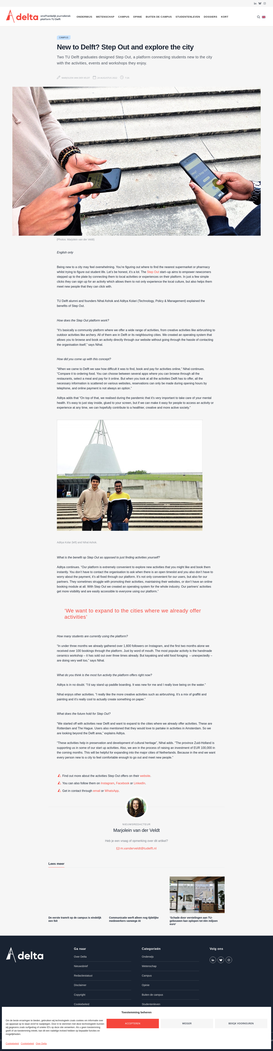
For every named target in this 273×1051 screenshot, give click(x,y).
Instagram (107, 783)
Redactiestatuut (83, 975)
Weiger (187, 1023)
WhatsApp (112, 790)
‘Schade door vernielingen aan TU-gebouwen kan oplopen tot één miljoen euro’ (194, 921)
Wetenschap (105, 16)
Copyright (79, 994)
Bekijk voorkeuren (241, 1023)
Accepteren (132, 1023)
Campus (123, 16)
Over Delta (41, 1043)
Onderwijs (84, 16)
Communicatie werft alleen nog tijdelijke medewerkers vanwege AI (133, 919)
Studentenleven (188, 16)
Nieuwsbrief (81, 966)
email (96, 790)
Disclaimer (80, 985)
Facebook (122, 783)
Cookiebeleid (12, 1043)
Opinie (137, 16)
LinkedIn (139, 783)
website (145, 775)
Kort (224, 16)
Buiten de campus (159, 16)
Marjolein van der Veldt (76, 77)
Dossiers (210, 16)
